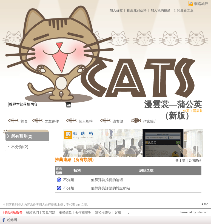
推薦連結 (63, 159)
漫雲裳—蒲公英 (173, 104)
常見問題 (48, 212)
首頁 (24, 121)
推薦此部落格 (137, 10)
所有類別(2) (21, 136)
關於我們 (32, 212)
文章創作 (52, 121)
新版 (177, 115)
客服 (118, 212)
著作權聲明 (83, 212)
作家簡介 (150, 121)
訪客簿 (118, 121)
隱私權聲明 (103, 212)
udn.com (202, 212)
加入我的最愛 (160, 10)
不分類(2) (19, 146)
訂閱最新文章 (183, 10)
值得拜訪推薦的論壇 (107, 180)
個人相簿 (86, 121)
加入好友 (116, 10)
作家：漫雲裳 (193, 111)
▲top (204, 204)
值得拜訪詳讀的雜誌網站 (110, 188)
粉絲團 (12, 220)
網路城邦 (201, 4)
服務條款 (65, 212)
